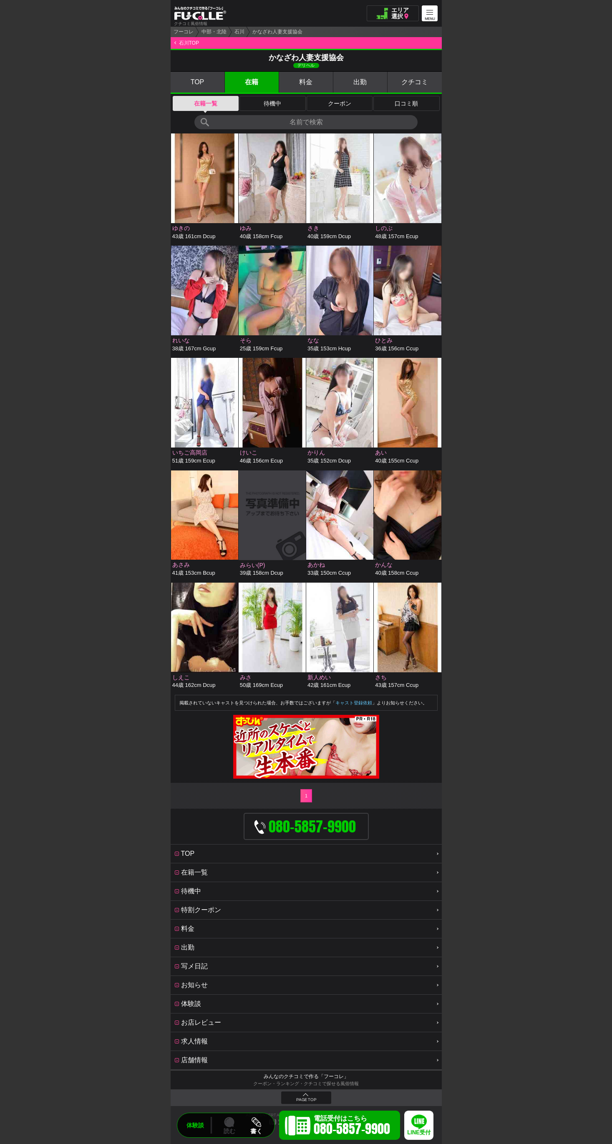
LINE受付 (419, 1132)
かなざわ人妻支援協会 (277, 32)
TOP (197, 81)
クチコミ (414, 81)
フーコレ (184, 32)
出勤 (360, 81)
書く (256, 1131)
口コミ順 (406, 103)
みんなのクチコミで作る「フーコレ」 (306, 1076)
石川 (239, 32)
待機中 (272, 103)
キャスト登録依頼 (353, 702)
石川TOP (189, 43)
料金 (305, 81)
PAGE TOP (306, 1100)
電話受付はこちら (352, 1126)
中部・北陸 (214, 32)
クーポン (339, 103)
